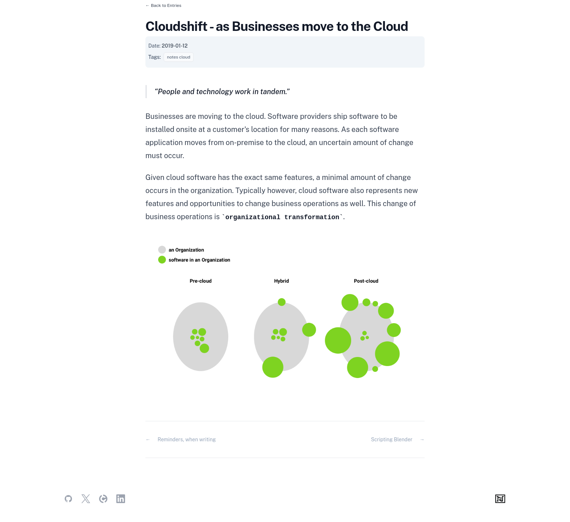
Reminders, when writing (186, 439)
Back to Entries (166, 5)
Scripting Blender (391, 439)
